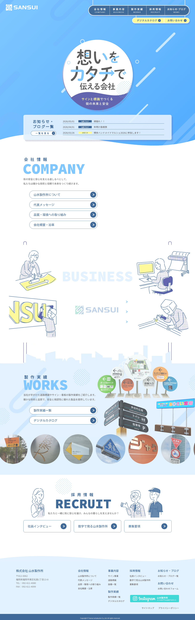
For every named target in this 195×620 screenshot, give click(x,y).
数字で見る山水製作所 (140, 580)
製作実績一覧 (114, 596)
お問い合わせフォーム (168, 588)
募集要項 (134, 584)
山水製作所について (87, 575)
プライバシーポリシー (168, 607)
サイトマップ (148, 607)
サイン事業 (113, 575)
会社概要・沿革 (85, 588)
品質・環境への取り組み (89, 584)
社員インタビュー (138, 575)
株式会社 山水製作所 (29, 571)
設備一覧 (112, 584)
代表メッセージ (85, 580)
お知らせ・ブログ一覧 (168, 575)
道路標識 (112, 580)
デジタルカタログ (116, 601)
